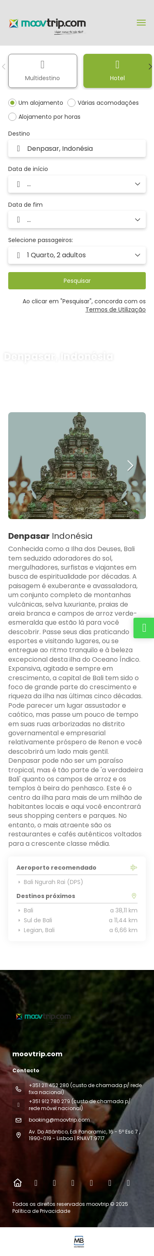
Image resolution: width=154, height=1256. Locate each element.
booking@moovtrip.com (59, 1119)
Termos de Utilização (115, 309)
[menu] (141, 22)
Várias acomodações (108, 102)
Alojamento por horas (49, 116)
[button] (4, 66)
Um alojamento (40, 102)
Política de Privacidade (41, 1211)
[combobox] (77, 148)
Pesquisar (77, 281)
